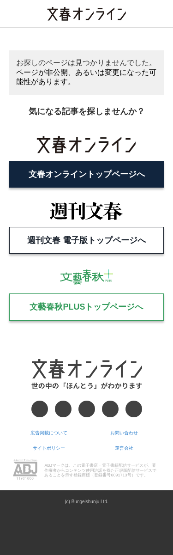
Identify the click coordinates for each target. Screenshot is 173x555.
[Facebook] (39, 409)
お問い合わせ (124, 432)
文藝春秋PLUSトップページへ (86, 306)
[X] (63, 409)
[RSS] (133, 409)
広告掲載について (48, 432)
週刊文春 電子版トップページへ (86, 240)
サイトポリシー (49, 448)
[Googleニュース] (110, 409)
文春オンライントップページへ (87, 174)
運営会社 (124, 448)
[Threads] (86, 409)
